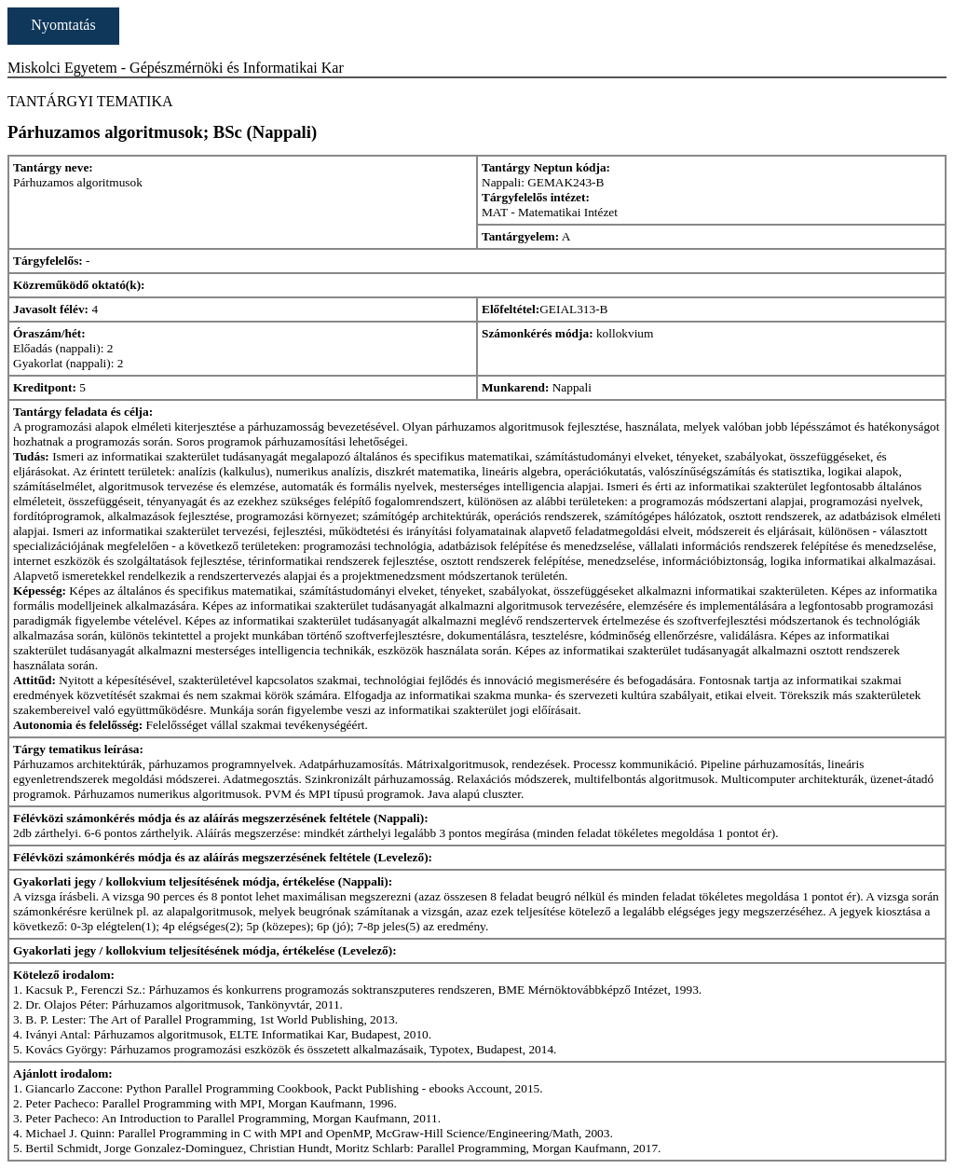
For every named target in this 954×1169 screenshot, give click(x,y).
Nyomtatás (63, 25)
